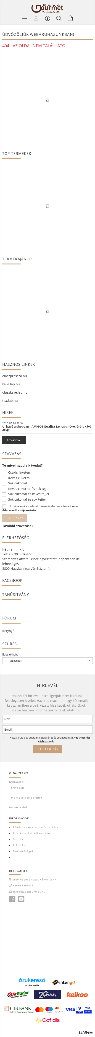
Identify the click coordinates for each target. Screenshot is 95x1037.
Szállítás (19, 845)
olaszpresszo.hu (14, 376)
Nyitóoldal (16, 782)
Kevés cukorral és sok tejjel (28, 489)
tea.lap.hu (10, 400)
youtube (21, 899)
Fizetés (18, 839)
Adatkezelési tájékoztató (31, 833)
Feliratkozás (47, 749)
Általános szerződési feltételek (35, 827)
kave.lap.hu (11, 384)
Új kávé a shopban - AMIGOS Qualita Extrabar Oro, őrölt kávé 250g (47, 428)
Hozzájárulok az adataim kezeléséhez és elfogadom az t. (40, 508)
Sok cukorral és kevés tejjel (28, 494)
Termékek (16, 787)
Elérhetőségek (23, 851)
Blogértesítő (18, 807)
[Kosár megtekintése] (70, 18)
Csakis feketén (19, 473)
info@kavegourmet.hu (29, 891)
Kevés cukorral (19, 478)
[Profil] (36, 18)
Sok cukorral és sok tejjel (27, 500)
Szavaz (17, 518)
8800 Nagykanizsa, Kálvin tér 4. (35, 879)
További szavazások (18, 526)
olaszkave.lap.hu (15, 392)
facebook (12, 899)
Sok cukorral (17, 483)
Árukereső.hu (32, 985)
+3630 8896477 (23, 885)
